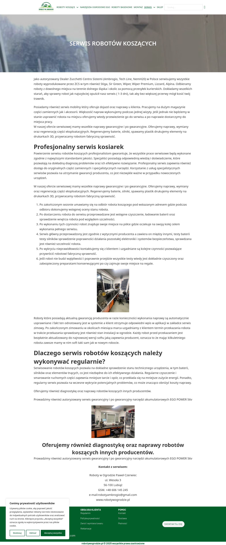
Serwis (148, 7)
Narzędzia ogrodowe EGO (95, 7)
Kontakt (122, 513)
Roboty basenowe (122, 7)
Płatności (122, 523)
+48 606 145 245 (117, 490)
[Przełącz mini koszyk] (204, 7)
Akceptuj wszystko (53, 533)
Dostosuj (17, 533)
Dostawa (122, 518)
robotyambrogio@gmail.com (117, 495)
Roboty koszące (66, 7)
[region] (37, 518)
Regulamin (85, 513)
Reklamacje (85, 528)
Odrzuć (32, 533)
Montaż (138, 7)
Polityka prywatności (90, 518)
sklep (160, 7)
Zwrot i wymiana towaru (91, 523)
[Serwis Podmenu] (154, 7)
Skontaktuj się (173, 524)
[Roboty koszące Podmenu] (77, 7)
